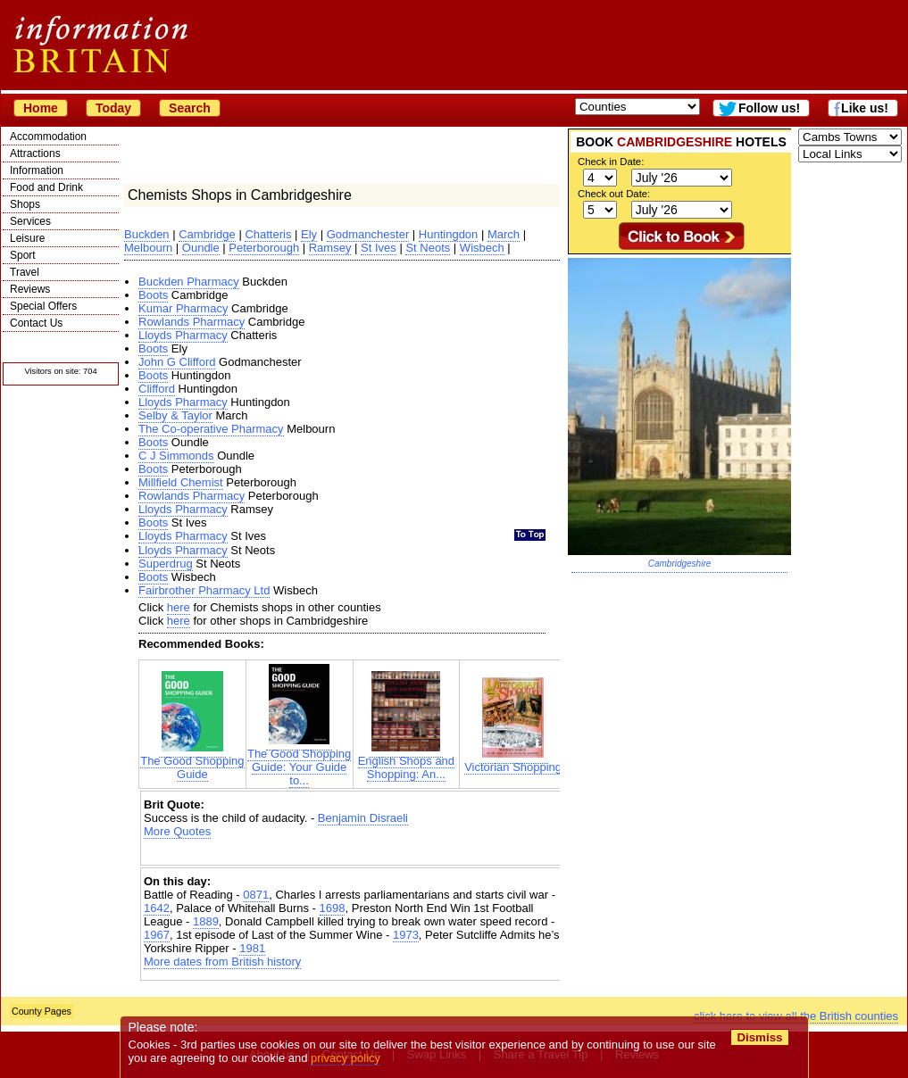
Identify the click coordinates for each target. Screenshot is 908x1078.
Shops (25, 204)
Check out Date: (614, 193)
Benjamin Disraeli (363, 818)
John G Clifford (176, 362)
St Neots (427, 247)
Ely (309, 234)
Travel (24, 272)
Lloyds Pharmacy (183, 335)
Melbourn (148, 247)
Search (190, 108)
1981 (252, 948)
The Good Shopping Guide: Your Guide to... (299, 761)
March (503, 234)
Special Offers (43, 306)
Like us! (864, 108)
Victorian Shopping (513, 762)
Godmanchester (368, 234)
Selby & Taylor (175, 415)
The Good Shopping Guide (192, 762)
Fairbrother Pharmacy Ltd (204, 590)
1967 (157, 934)
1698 (333, 908)
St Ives (378, 247)
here (178, 607)
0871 (256, 894)
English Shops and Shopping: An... (406, 762)
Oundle (201, 247)
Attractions (35, 153)
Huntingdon (449, 234)
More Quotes (177, 831)
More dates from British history (222, 961)
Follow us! (769, 108)
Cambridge (207, 234)
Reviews (30, 289)
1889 (206, 921)
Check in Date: (611, 161)
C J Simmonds (176, 455)
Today (113, 108)
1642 (157, 908)
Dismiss (759, 1037)
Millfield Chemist (180, 482)
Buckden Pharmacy (188, 281)
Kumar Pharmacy (183, 308)
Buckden (147, 234)
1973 (406, 934)
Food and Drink (46, 187)
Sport (23, 255)
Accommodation (48, 136)
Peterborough (264, 247)
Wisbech (482, 247)
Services (30, 221)
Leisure (27, 238)
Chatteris (268, 234)
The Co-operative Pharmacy (211, 428)
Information (36, 170)
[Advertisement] (353, 853)
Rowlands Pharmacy (191, 321)
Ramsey (330, 247)
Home (40, 108)
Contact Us (36, 323)
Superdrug (165, 563)
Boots (153, 295)
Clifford (156, 388)
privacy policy (345, 1058)
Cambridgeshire (680, 563)
